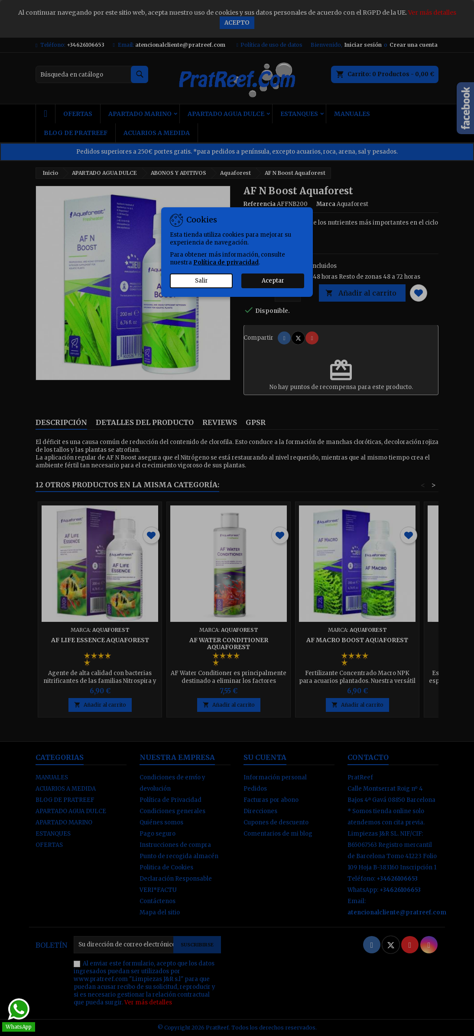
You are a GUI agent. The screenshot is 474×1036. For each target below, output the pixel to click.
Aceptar (273, 280)
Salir (201, 280)
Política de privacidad (226, 262)
